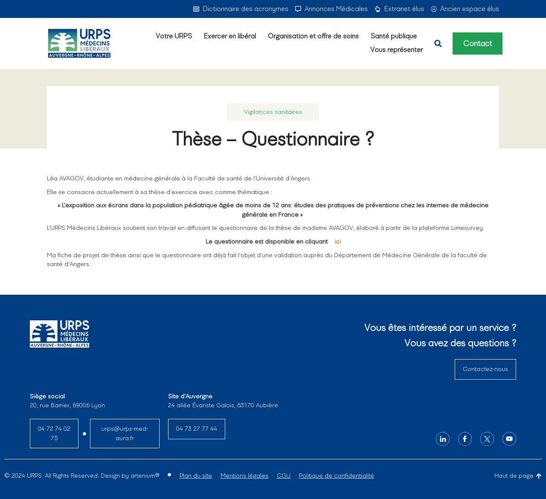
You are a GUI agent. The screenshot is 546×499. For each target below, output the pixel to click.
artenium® (145, 475)
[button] (438, 43)
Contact (477, 43)
